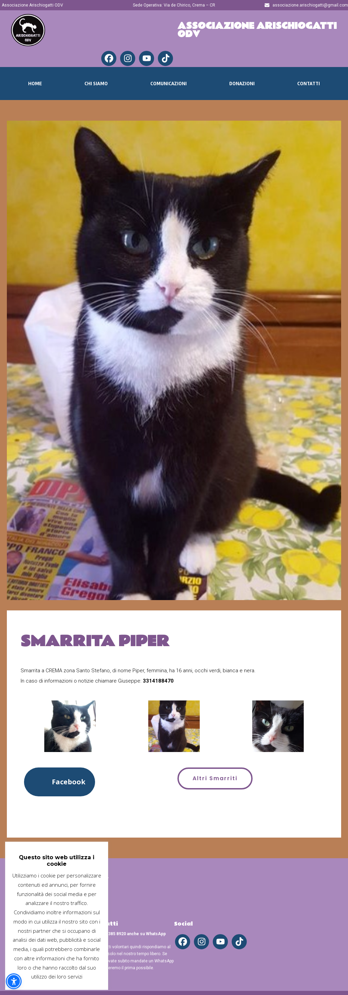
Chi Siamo (96, 83)
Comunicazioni (168, 83)
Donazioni (242, 83)
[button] (59, 781)
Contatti (308, 83)
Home (35, 83)
